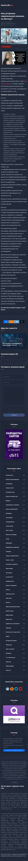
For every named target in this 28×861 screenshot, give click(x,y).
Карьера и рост (10, 593)
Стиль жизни (9, 526)
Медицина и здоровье (12, 547)
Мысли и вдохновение (12, 479)
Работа (13, 23)
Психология (9, 475)
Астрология (9, 577)
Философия (9, 568)
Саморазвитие (10, 521)
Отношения (9, 517)
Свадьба (8, 551)
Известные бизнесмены (13, 606)
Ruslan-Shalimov (8, 22)
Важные (8, 500)
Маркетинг (9, 619)
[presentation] (14, 409)
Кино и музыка (10, 649)
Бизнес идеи (9, 611)
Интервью (9, 513)
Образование (10, 666)
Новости (8, 670)
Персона (8, 661)
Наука (7, 636)
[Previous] (23, 329)
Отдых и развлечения (12, 555)
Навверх (14, 782)
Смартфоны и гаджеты (12, 504)
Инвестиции (9, 615)
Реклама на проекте (12, 564)
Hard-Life (7, 5)
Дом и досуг (9, 530)
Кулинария (9, 543)
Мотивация (9, 483)
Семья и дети (10, 488)
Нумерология (10, 581)
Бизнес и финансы (6, 23)
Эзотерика (9, 572)
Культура (8, 627)
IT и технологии (10, 657)
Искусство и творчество (13, 632)
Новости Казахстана (12, 496)
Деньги (8, 602)
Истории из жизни (11, 640)
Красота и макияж (11, 534)
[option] (14, 341)
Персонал (9, 598)
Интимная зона (10, 492)
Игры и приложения (12, 509)
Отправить (14, 415)
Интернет (8, 653)
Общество (9, 644)
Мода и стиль (10, 560)
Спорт (7, 538)
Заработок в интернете (13, 623)
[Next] (26, 329)
